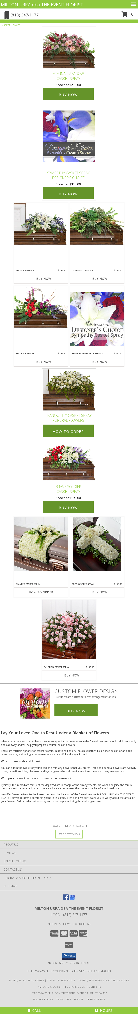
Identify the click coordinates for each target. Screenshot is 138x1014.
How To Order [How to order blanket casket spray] (41, 592)
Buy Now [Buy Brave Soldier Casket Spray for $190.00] (68, 507)
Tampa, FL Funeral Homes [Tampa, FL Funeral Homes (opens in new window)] (26, 980)
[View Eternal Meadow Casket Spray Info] (69, 48)
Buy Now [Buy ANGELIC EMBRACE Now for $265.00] (43, 279)
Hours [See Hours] (103, 1010)
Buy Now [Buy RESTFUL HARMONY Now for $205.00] (43, 362)
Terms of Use (96, 999)
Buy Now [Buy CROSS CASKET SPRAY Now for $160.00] (99, 592)
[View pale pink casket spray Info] (69, 629)
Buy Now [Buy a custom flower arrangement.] (76, 711)
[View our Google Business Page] (72, 899)
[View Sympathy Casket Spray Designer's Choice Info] (69, 136)
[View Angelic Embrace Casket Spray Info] (41, 224)
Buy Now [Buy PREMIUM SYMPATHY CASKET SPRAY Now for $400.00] (99, 362)
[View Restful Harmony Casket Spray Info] (41, 307)
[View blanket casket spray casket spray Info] (41, 544)
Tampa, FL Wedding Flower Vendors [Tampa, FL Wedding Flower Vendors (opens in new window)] (104, 980)
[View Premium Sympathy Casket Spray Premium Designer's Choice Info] (97, 319)
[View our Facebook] (66, 899)
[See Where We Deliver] (69, 834)
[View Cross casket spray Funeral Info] (97, 544)
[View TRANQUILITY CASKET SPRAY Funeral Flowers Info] (69, 390)
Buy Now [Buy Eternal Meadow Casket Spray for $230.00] (68, 94)
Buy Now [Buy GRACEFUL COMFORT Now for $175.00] (99, 279)
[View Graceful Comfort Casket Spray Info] (97, 224)
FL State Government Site (83, 986)
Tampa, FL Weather (49, 986)
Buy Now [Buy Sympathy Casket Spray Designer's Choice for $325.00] (68, 194)
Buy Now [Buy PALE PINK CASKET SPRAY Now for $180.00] (71, 675)
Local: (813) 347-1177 (69, 914)
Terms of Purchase (70, 999)
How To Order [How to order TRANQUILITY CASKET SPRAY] (68, 431)
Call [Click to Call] (34, 1010)
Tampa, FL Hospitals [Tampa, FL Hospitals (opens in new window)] (61, 980)
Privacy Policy (43, 999)
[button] (127, 15)
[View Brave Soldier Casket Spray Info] (69, 461)
